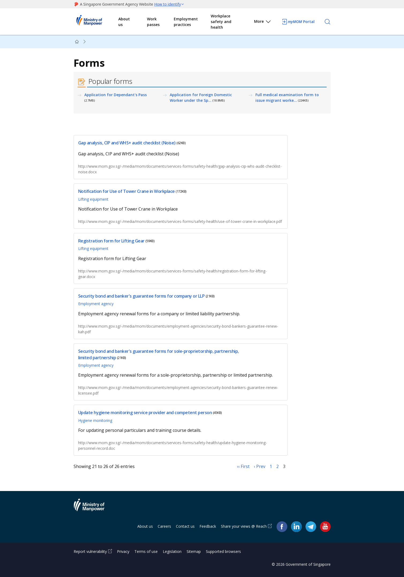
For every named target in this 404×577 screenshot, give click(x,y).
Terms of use (146, 551)
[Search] (327, 21)
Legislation (172, 551)
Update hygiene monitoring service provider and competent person (145, 413)
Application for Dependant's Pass (115, 94)
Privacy (123, 551)
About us (124, 21)
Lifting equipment (93, 199)
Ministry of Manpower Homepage (96, 22)
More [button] (262, 22)
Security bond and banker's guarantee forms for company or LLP (141, 296)
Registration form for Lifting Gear (111, 241)
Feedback (207, 526)
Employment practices (186, 21)
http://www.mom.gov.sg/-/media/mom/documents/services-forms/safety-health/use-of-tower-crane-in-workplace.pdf (180, 221)
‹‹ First (243, 466)
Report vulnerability (90, 551)
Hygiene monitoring (95, 420)
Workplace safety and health (221, 21)
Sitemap (194, 551)
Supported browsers (223, 551)
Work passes (153, 21)
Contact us (185, 526)
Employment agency (96, 303)
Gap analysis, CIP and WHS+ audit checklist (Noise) (127, 143)
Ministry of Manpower (93, 508)
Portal (298, 21)
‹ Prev (259, 466)
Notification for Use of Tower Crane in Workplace (126, 191)
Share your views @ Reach (244, 526)
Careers (164, 526)
